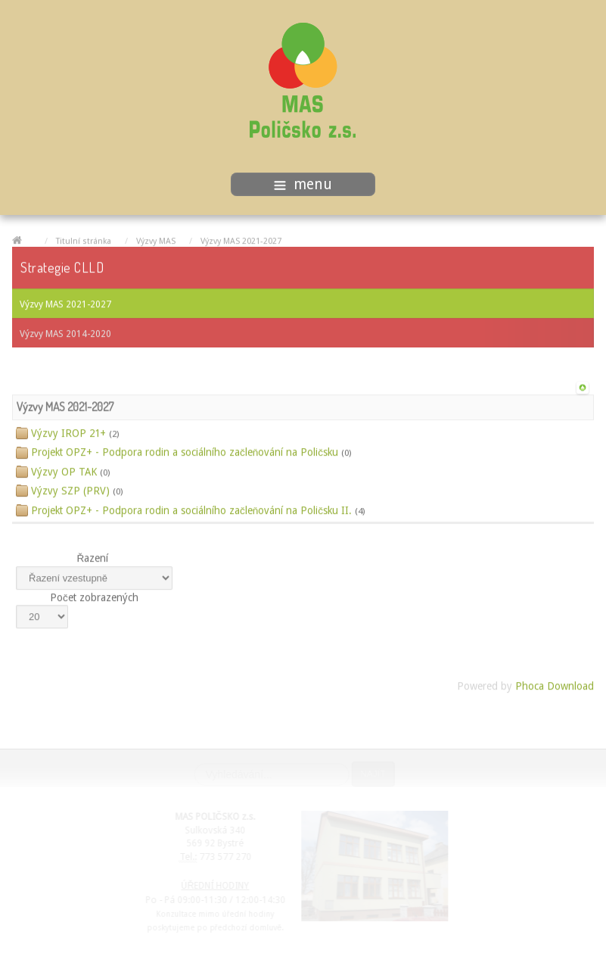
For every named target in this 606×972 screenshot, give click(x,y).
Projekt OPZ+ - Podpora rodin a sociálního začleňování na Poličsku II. (191, 509)
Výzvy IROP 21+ (68, 432)
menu (303, 184)
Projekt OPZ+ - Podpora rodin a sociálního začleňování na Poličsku (184, 451)
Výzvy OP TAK (64, 470)
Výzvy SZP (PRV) (70, 490)
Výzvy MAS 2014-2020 (65, 332)
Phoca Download (554, 685)
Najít (373, 773)
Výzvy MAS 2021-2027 (65, 303)
